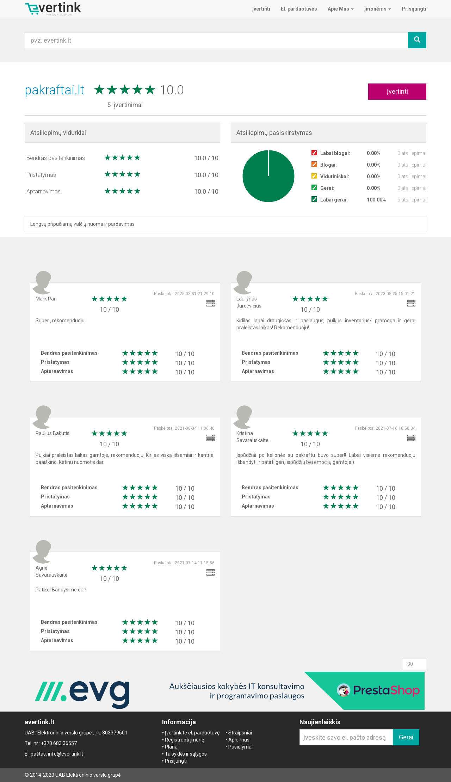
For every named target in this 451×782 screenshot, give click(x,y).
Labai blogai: (335, 153)
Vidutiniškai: (334, 176)
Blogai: (328, 165)
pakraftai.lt (56, 90)
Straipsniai (240, 733)
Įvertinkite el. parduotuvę (192, 733)
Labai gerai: (334, 200)
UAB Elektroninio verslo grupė (88, 775)
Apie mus (238, 740)
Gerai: (327, 188)
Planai (172, 747)
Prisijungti (176, 761)
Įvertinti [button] (397, 91)
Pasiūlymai (240, 747)
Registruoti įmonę (184, 740)
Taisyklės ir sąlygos (186, 754)
